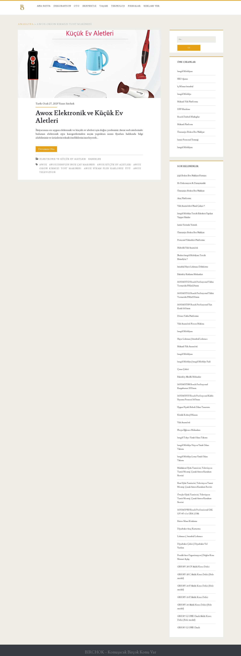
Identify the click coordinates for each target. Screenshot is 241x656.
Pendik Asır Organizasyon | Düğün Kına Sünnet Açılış (195, 557)
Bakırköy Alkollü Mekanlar (189, 377)
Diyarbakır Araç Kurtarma (188, 529)
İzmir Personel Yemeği (188, 140)
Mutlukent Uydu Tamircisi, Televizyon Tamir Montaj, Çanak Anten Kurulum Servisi (194, 472)
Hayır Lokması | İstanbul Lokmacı (192, 339)
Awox (43, 164)
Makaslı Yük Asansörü (187, 346)
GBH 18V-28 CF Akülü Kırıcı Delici (193, 566)
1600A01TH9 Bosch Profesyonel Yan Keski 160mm (194, 306)
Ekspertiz (89, 6)
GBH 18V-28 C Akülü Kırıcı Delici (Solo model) (195, 576)
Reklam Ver (152, 6)
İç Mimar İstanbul (185, 86)
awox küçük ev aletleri (114, 164)
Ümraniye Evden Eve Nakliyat (190, 132)
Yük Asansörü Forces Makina (190, 324)
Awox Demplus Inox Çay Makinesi (72, 164)
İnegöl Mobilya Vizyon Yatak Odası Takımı (193, 447)
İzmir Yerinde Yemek (187, 225)
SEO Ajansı (182, 79)
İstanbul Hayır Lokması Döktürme (192, 267)
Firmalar (134, 6)
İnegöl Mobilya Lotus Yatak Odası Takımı (192, 458)
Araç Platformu (184, 198)
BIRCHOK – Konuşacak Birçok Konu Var (120, 652)
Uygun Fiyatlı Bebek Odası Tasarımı (193, 407)
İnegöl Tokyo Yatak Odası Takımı (192, 437)
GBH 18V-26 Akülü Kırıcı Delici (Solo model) (194, 607)
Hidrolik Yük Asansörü (187, 248)
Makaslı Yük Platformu (187, 101)
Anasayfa (26, 24)
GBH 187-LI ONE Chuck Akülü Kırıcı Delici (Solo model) (194, 618)
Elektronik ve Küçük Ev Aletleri (63, 159)
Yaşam (103, 6)
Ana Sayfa (44, 6)
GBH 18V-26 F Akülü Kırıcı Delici (192, 597)
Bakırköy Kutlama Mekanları (190, 274)
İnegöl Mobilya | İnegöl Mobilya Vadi (194, 361)
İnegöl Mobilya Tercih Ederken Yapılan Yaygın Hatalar (195, 215)
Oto (76, 6)
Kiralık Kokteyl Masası (187, 415)
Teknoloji (118, 6)
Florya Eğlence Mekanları (188, 430)
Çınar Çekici (183, 369)
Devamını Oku (47, 149)
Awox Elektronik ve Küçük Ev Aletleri (89, 64)
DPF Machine (183, 109)
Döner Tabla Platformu (187, 316)
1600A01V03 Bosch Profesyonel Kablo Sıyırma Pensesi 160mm (195, 398)
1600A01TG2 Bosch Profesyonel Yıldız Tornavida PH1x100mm (195, 295)
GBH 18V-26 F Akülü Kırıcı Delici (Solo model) (195, 588)
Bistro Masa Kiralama (187, 521)
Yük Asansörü (183, 422)
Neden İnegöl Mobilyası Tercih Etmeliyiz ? (191, 257)
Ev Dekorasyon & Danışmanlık (191, 183)
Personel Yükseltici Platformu (191, 240)
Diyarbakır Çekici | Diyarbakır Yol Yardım (192, 546)
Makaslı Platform (185, 124)
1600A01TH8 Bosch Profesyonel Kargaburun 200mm (192, 386)
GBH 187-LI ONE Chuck (188, 627)
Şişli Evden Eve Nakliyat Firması (191, 175)
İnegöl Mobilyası (185, 71)
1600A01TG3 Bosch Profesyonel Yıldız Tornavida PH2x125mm (195, 284)
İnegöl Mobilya (184, 94)
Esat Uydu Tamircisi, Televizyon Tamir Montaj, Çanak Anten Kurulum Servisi (195, 485)
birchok (70, 103)
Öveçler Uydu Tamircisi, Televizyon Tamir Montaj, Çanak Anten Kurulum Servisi (194, 498)
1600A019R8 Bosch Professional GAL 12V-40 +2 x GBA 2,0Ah (195, 512)
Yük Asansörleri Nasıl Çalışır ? (191, 206)
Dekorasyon (62, 6)
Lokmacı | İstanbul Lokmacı (190, 536)
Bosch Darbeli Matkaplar (188, 117)
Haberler (94, 159)
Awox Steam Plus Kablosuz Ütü (107, 168)
